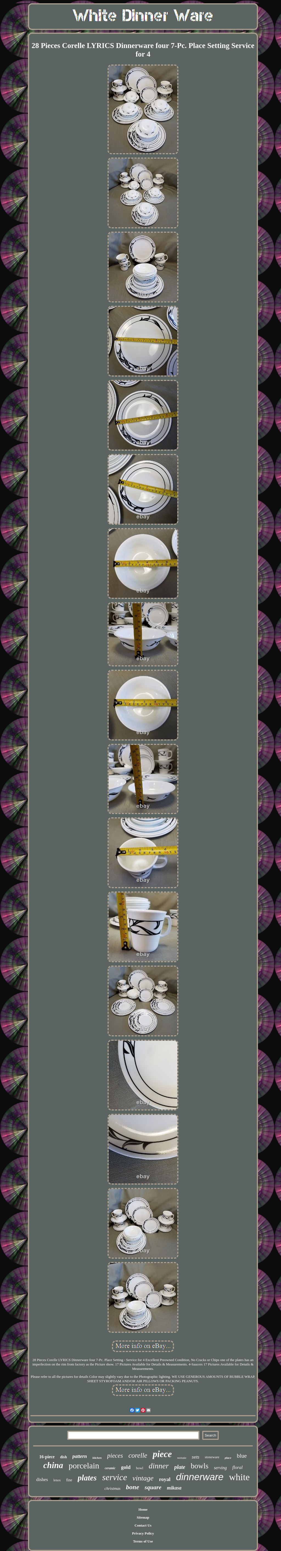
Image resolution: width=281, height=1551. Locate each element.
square (153, 1487)
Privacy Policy (143, 1533)
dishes (42, 1479)
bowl (139, 1468)
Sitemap (143, 1517)
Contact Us (142, 1525)
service (114, 1477)
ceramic (110, 1468)
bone (132, 1487)
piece (162, 1454)
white (239, 1477)
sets (195, 1457)
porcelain (84, 1465)
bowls (200, 1466)
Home (142, 1509)
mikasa (174, 1488)
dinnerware (199, 1476)
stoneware (212, 1457)
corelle (137, 1455)
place (228, 1457)
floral (237, 1467)
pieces (115, 1455)
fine (69, 1480)
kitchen (97, 1457)
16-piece (47, 1456)
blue (242, 1455)
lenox (57, 1480)
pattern (79, 1456)
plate (179, 1467)
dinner (159, 1466)
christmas (112, 1488)
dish (63, 1457)
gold (126, 1467)
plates (87, 1477)
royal (164, 1479)
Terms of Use (143, 1541)
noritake (181, 1457)
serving (220, 1467)
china (53, 1465)
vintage (143, 1478)
